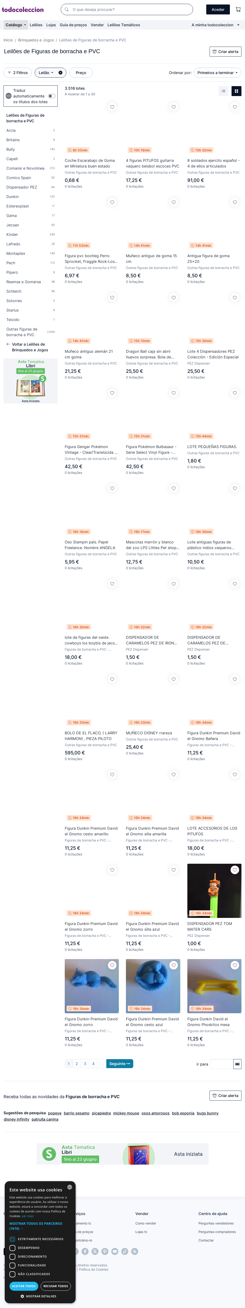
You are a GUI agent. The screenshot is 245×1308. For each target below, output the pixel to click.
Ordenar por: (180, 72)
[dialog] (40, 1242)
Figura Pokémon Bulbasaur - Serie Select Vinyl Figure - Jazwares (151, 449)
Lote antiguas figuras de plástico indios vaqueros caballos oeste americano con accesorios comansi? (214, 545)
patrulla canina (45, 1119)
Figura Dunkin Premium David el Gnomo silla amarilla (152, 831)
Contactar (206, 1240)
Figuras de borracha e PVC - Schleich (209, 840)
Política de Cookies (93, 1269)
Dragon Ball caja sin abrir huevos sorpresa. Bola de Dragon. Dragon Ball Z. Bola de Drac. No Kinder (151, 354)
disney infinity (16, 1119)
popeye (54, 1113)
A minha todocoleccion (212, 24)
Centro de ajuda (212, 1213)
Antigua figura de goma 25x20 (208, 258)
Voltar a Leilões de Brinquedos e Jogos (27, 347)
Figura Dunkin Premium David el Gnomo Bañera (213, 736)
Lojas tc (141, 1232)
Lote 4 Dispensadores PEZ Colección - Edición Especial (213, 354)
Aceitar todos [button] (24, 1286)
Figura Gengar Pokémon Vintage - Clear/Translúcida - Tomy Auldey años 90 (90, 449)
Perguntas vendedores (216, 1223)
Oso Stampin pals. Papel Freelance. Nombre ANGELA (90, 545)
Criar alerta (225, 51)
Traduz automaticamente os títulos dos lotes (26, 96)
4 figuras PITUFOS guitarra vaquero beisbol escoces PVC (152, 163)
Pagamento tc (80, 1223)
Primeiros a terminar (216, 72)
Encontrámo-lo (81, 1240)
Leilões (36, 24)
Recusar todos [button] (55, 1286)
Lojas (51, 24)
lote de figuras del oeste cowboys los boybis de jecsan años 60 (92, 640)
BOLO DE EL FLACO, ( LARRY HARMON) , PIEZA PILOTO (91, 736)
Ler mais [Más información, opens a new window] (28, 1216)
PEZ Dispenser (198, 363)
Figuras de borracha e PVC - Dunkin (209, 745)
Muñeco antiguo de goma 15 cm (151, 258)
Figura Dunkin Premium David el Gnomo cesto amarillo (91, 831)
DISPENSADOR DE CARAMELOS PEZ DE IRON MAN (150, 640)
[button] (40, 1226)
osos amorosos (156, 1113)
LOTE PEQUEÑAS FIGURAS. (212, 446)
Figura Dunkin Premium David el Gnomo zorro (91, 926)
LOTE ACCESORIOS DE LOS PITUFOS (212, 831)
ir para (202, 1064)
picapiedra (101, 1113)
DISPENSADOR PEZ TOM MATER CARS (209, 926)
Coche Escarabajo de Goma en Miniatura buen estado (90, 163)
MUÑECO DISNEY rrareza (149, 733)
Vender (97, 24)
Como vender (145, 1223)
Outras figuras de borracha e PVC (91, 172)
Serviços (77, 1213)
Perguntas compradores (217, 1232)
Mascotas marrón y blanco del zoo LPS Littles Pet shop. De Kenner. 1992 (151, 545)
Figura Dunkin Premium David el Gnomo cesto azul (152, 1022)
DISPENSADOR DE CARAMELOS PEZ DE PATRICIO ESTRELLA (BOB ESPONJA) (210, 640)
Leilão (44, 72)
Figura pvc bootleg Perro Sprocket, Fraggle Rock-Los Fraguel (90, 258)
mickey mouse (126, 1113)
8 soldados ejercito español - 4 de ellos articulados (213, 163)
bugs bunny (208, 1113)
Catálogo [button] (14, 24)
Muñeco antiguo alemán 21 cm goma (89, 354)
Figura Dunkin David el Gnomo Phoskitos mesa (208, 1022)
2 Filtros (18, 72)
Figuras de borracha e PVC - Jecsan (87, 649)
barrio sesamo (77, 1113)
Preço (81, 72)
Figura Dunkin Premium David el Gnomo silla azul (152, 926)
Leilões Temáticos (123, 24)
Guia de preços (73, 24)
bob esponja (183, 1113)
